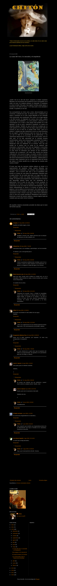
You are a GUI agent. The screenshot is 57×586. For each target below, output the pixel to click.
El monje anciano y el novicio (19, 554)
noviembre (15, 533)
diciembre (15, 531)
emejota (15, 223)
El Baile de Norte (17, 413)
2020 (12, 529)
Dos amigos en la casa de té (19, 552)
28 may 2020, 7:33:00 (25, 246)
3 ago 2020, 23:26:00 (28, 448)
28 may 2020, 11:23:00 (30, 274)
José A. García (17, 363)
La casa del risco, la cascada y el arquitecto (19, 549)
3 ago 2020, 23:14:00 (29, 438)
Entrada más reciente (15, 480)
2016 (12, 574)
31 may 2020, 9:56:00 (28, 380)
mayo (14, 546)
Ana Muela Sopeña (18, 438)
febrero (15, 565)
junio (14, 544)
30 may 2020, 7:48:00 (28, 348)
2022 (12, 524)
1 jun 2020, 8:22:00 (28, 424)
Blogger (38, 579)
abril (14, 560)
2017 (12, 572)
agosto (14, 540)
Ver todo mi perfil (21, 516)
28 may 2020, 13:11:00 (29, 291)
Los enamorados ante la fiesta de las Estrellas (18, 557)
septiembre (16, 537)
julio (14, 542)
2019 (12, 568)
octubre (15, 535)
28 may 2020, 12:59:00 (23, 310)
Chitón (19, 233)
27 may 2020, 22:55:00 (24, 223)
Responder (16, 227)
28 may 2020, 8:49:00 (28, 260)
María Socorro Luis (18, 274)
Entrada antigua (43, 480)
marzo (14, 563)
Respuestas (18, 230)
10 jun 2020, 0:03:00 (28, 402)
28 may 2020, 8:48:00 (28, 233)
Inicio (30, 480)
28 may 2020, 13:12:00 (29, 322)
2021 (12, 527)
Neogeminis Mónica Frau (20, 335)
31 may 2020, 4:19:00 (26, 363)
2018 (12, 570)
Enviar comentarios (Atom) (23, 483)
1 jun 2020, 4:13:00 (27, 413)
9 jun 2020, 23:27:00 (30, 388)
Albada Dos (16, 246)
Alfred (14, 310)
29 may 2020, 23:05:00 (33, 335)
